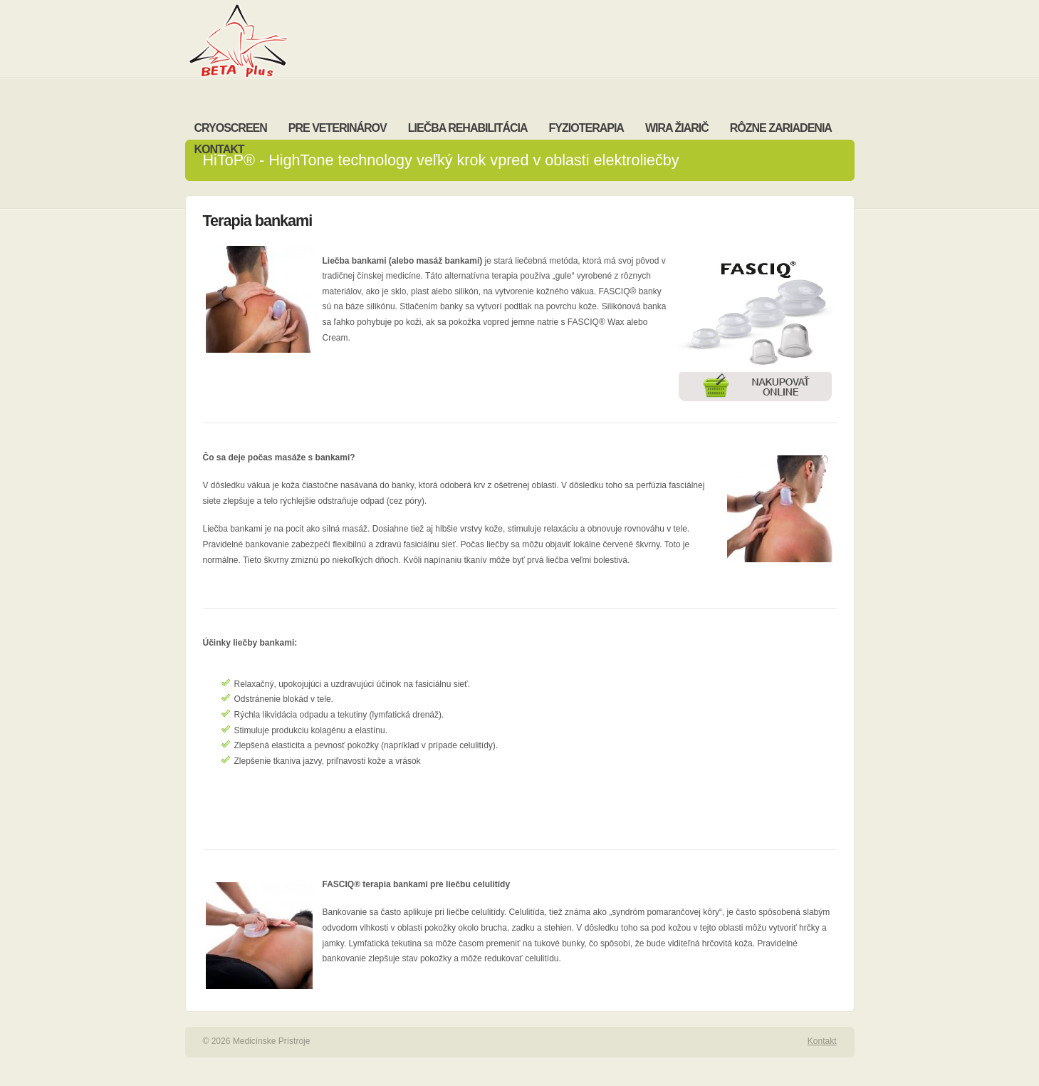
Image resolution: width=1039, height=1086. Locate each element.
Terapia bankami (258, 220)
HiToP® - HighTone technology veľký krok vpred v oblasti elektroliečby (441, 160)
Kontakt (822, 1041)
